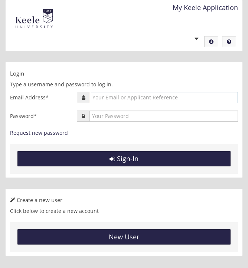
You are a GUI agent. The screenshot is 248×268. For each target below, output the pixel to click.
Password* (23, 115)
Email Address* (29, 97)
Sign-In (124, 158)
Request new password (39, 132)
